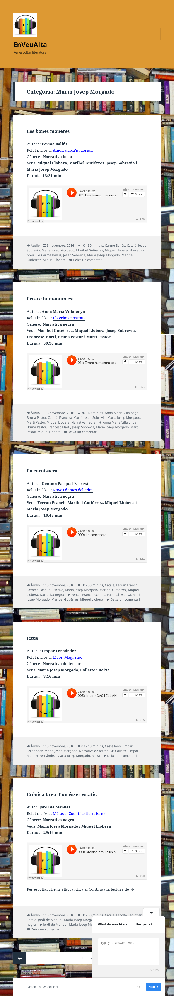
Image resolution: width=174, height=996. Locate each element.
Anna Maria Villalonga (121, 413)
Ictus (32, 638)
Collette (121, 751)
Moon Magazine (67, 657)
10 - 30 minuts (92, 245)
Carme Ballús (115, 245)
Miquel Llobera (116, 250)
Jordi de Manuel (50, 920)
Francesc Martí (70, 417)
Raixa (96, 755)
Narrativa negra (83, 422)
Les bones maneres (48, 131)
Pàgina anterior (19, 958)
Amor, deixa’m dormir (73, 150)
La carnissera (42, 471)
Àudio (35, 245)
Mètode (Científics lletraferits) (80, 813)
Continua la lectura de (112, 889)
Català (131, 245)
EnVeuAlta (30, 44)
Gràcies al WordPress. (43, 987)
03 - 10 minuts (92, 746)
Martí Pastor (36, 422)
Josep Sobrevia (74, 255)
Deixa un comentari (88, 260)
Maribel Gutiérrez (89, 250)
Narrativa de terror (93, 751)
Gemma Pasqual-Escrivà (45, 590)
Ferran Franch (127, 585)
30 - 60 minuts (92, 413)
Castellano (113, 746)
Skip (139, 987)
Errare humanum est (50, 299)
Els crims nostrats (69, 317)
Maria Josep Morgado (58, 250)
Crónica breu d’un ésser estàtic (62, 794)
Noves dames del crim (73, 489)
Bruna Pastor (36, 417)
